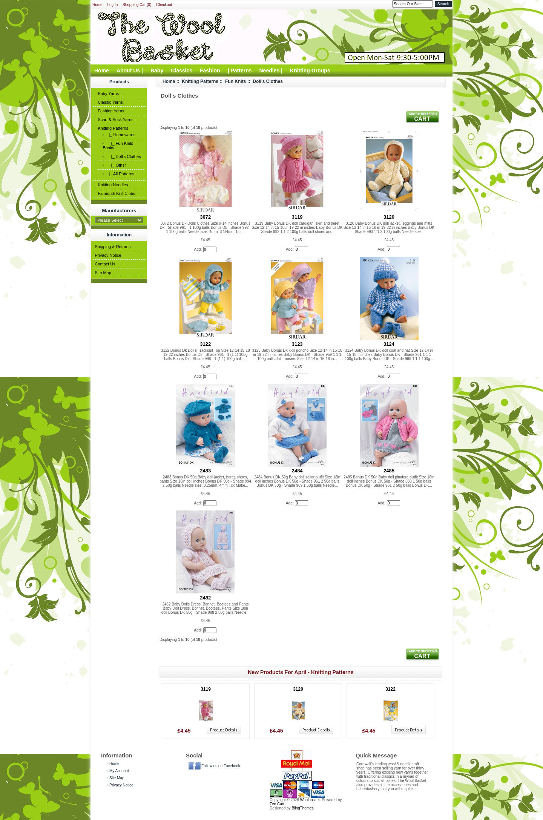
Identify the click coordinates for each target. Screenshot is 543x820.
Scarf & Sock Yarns (115, 119)
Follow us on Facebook (220, 766)
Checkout (164, 5)
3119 (297, 217)
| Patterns (240, 70)
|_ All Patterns (120, 174)
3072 (205, 217)
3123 (297, 344)
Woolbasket (310, 800)
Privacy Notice (108, 255)
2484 (297, 471)
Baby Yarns (108, 93)
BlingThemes (302, 808)
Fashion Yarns (111, 111)
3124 (388, 344)
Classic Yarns (110, 102)
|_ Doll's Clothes (123, 156)
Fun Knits (235, 81)
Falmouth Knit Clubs (116, 193)
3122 (205, 344)
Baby (156, 70)
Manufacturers (119, 210)
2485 (388, 471)
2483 (205, 471)
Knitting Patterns (113, 128)
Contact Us (105, 264)
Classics (181, 70)
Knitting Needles (113, 184)
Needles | (271, 70)
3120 (388, 217)
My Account (119, 771)
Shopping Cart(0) (137, 5)
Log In (112, 5)
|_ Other (116, 165)
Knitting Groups (310, 70)
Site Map (103, 272)
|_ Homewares (120, 134)
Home (97, 5)
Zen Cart (277, 804)
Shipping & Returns (112, 246)
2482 (205, 598)
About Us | (130, 70)
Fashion (210, 70)
